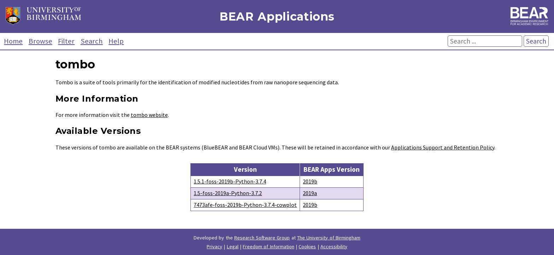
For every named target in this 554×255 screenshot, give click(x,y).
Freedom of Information (268, 246)
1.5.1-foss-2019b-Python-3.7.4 (230, 181)
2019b (310, 181)
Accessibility (333, 246)
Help (116, 41)
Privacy (214, 246)
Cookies (307, 246)
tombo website (149, 114)
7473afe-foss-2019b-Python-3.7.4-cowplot (245, 204)
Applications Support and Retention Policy (442, 147)
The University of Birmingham (328, 237)
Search (92, 41)
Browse (40, 41)
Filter (66, 41)
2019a (310, 193)
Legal (232, 246)
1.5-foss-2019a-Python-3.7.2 (228, 193)
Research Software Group (262, 237)
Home (13, 41)
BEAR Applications (277, 16)
